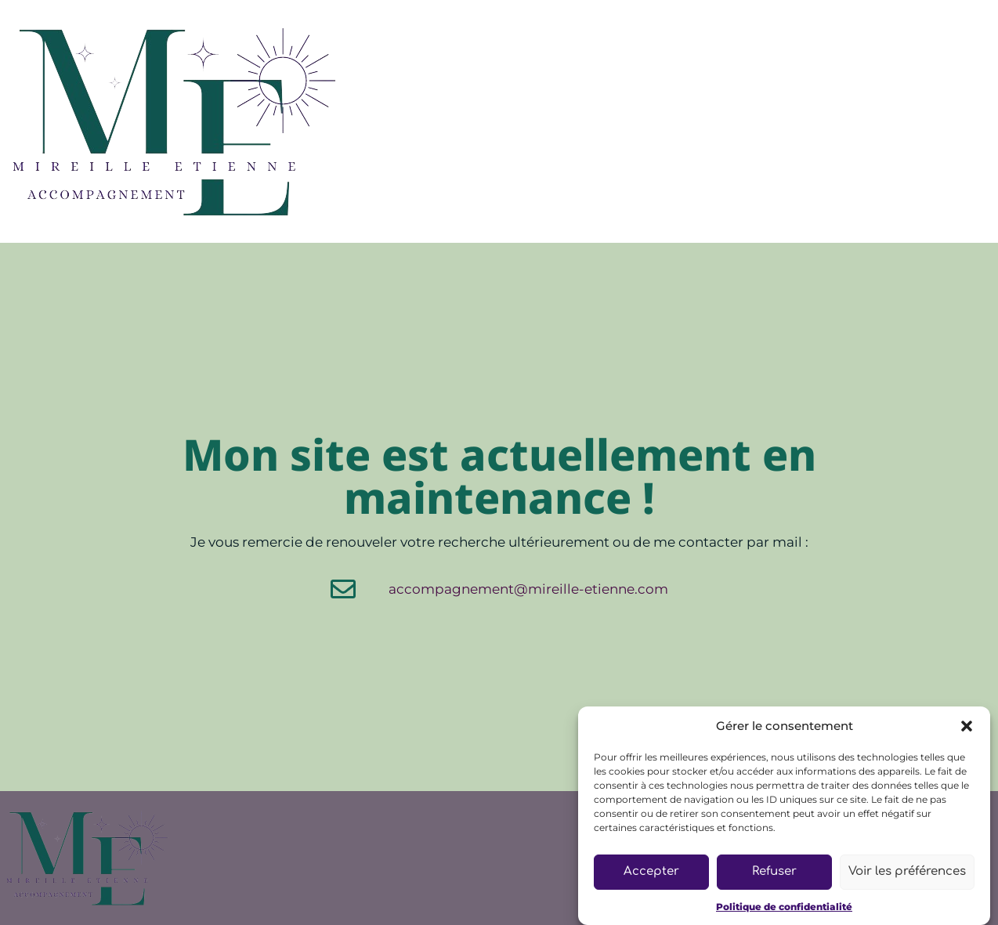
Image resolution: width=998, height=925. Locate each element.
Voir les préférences (907, 871)
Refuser (774, 871)
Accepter (651, 871)
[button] (966, 726)
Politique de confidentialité (784, 906)
